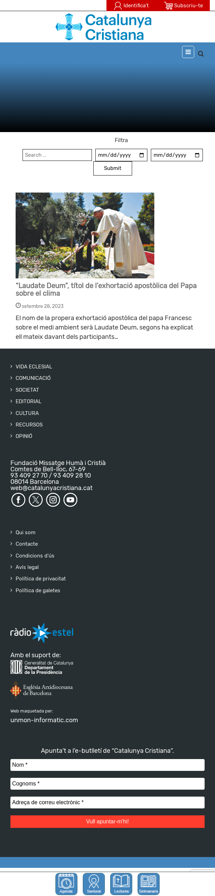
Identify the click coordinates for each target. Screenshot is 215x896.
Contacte (27, 544)
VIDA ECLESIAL (34, 367)
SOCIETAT (27, 390)
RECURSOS (29, 425)
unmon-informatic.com (44, 720)
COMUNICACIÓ (33, 378)
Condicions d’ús (35, 556)
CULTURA (27, 413)
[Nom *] (107, 765)
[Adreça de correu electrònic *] (107, 802)
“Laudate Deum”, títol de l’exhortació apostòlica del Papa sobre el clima (106, 290)
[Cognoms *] (107, 784)
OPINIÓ (24, 436)
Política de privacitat (41, 579)
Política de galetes (38, 590)
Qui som (25, 532)
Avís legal (27, 567)
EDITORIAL (28, 401)
